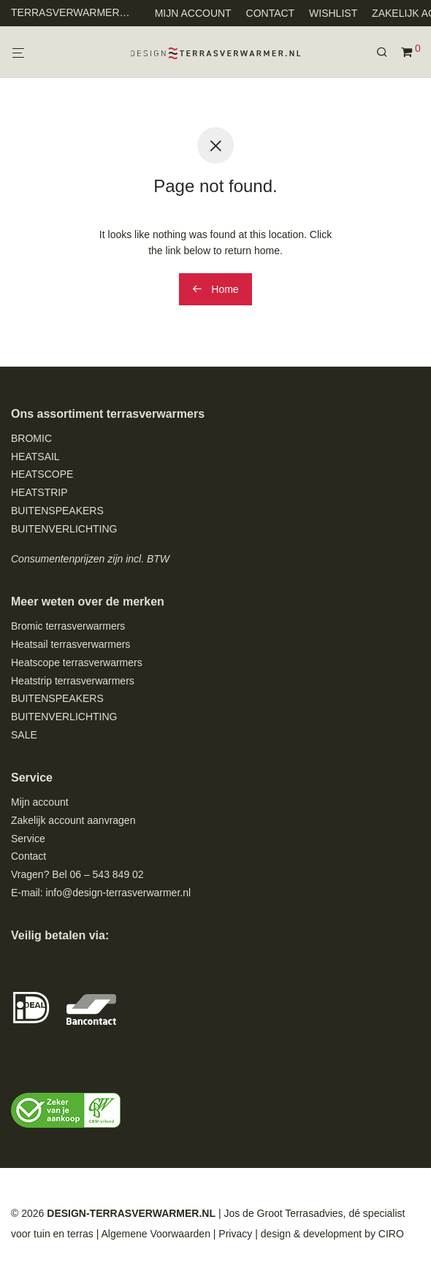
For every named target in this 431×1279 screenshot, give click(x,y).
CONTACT (270, 13)
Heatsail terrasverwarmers (70, 644)
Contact (28, 856)
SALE (24, 735)
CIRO (391, 1234)
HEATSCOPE (42, 474)
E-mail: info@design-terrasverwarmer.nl (101, 892)
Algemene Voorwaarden (155, 1234)
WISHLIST (333, 13)
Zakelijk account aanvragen (73, 820)
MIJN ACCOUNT (193, 13)
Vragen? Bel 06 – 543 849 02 (77, 874)
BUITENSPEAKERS (57, 510)
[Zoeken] (387, 52)
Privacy (235, 1234)
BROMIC (31, 438)
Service (28, 838)
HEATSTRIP (39, 492)
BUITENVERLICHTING (64, 529)
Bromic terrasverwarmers (68, 626)
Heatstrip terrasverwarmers (72, 681)
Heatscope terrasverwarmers (76, 662)
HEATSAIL (35, 456)
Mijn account (40, 802)
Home (215, 289)
